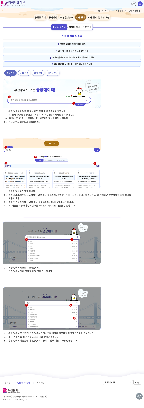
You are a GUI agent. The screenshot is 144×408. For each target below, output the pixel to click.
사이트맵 (40, 382)
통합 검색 (10, 72)
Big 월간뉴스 (66, 17)
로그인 (133, 4)
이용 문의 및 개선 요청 (98, 17)
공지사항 (53, 17)
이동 (137, 382)
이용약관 (6, 382)
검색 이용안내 (59, 27)
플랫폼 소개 (40, 17)
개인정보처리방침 (23, 382)
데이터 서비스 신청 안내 (80, 27)
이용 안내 (80, 17)
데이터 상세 (53, 72)
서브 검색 (24, 72)
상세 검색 (38, 72)
